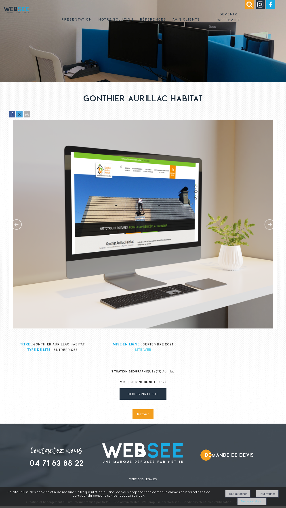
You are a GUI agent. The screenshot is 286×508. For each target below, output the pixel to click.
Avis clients (186, 19)
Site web (143, 349)
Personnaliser (252, 501)
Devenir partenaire (227, 17)
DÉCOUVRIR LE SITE (143, 394)
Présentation (76, 19)
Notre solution (116, 19)
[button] (247, 7)
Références (153, 19)
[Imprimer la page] (27, 115)
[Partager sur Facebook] (12, 115)
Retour (143, 414)
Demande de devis (229, 455)
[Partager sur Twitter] (19, 115)
